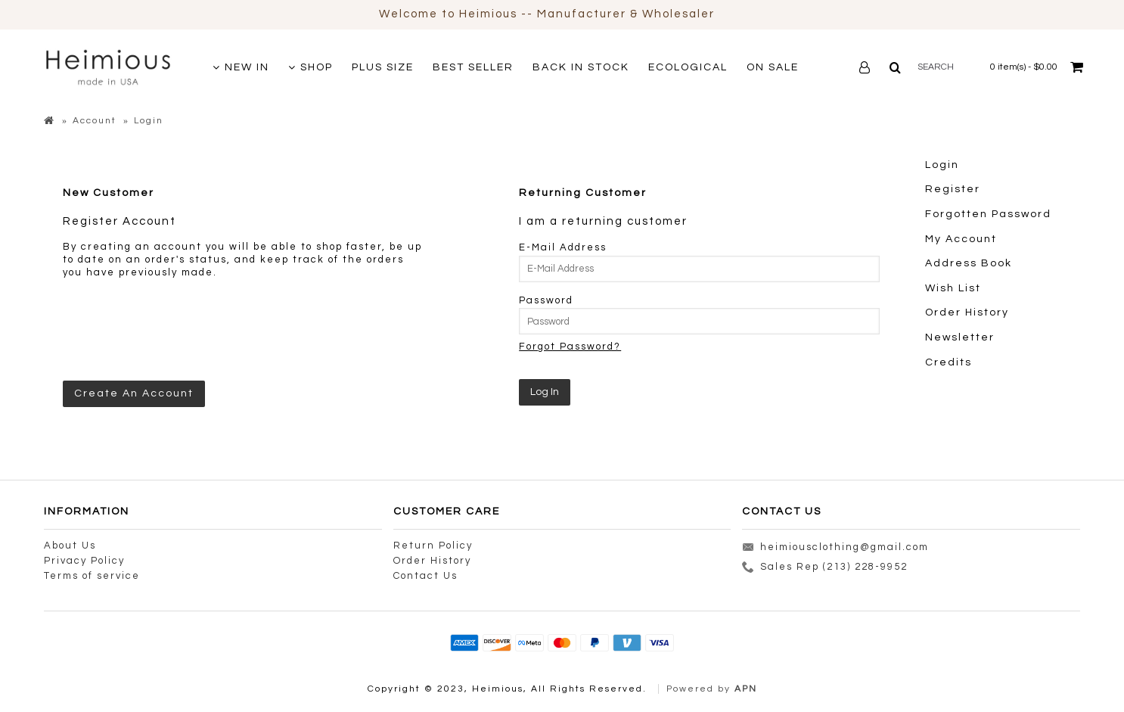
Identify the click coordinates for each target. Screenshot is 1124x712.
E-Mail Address (563, 247)
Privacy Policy (84, 560)
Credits (948, 362)
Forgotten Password (988, 214)
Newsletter (960, 337)
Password (546, 300)
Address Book (968, 263)
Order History (967, 312)
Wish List (953, 288)
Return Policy (433, 545)
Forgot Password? (570, 346)
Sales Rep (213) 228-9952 (825, 568)
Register (952, 189)
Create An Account (134, 393)
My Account (961, 239)
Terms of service (92, 576)
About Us (70, 545)
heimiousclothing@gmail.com (835, 548)
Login (942, 165)
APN (745, 689)
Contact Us (425, 576)
